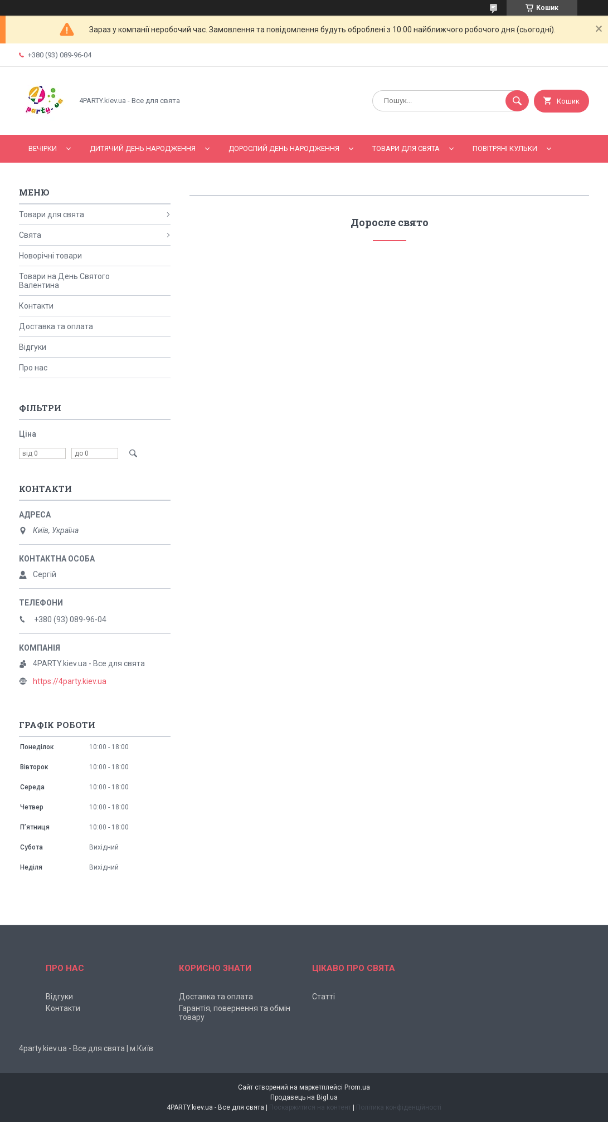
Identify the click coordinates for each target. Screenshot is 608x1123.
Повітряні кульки (505, 148)
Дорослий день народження (283, 148)
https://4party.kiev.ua (69, 681)
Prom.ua (357, 1087)
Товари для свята (406, 148)
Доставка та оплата (56, 326)
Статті (323, 996)
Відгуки (32, 347)
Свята (30, 235)
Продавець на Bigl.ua (304, 1097)
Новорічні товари (50, 255)
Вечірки (42, 148)
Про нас (33, 367)
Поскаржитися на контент (310, 1107)
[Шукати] (517, 100)
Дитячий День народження (143, 148)
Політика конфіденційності (398, 1107)
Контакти (36, 305)
